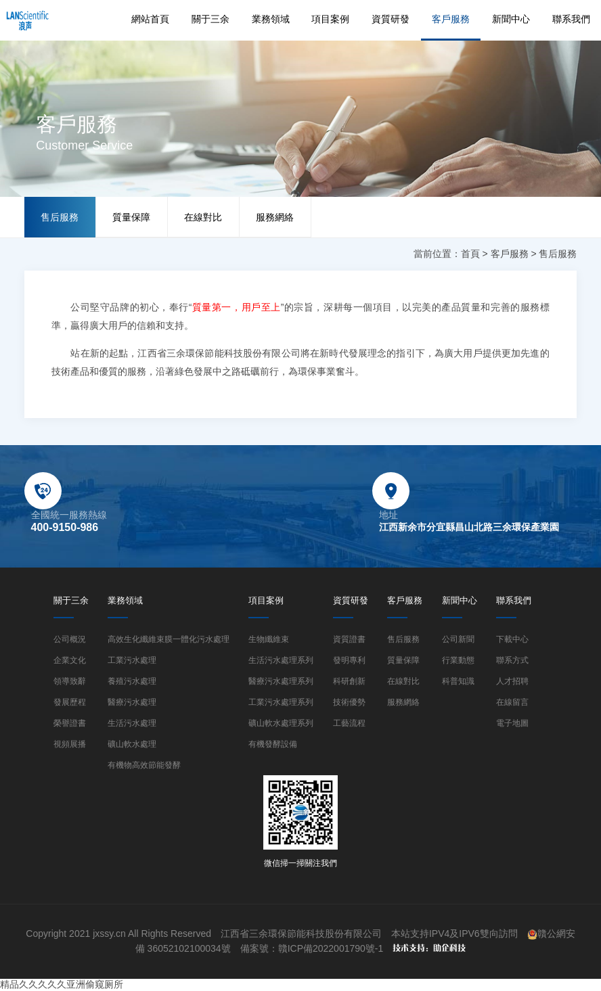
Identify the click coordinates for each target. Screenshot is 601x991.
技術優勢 (349, 702)
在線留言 (512, 702)
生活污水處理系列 (280, 660)
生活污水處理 (132, 723)
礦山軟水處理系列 (280, 723)
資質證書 (349, 639)
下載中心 (512, 639)
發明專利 (349, 660)
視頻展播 (69, 744)
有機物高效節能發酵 (144, 765)
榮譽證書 (69, 723)
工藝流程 (349, 723)
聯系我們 (571, 19)
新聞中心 (511, 19)
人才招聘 (512, 681)
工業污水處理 (132, 660)
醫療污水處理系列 (280, 681)
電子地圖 (512, 723)
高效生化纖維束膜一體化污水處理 (168, 639)
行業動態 (458, 660)
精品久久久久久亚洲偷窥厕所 (61, 984)
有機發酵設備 (272, 744)
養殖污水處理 (132, 681)
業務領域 (271, 19)
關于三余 (210, 19)
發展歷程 (69, 702)
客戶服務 (451, 19)
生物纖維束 (268, 639)
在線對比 (203, 217)
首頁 (470, 253)
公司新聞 (458, 639)
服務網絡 (275, 217)
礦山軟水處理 (132, 744)
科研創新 (349, 681)
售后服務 (60, 217)
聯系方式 (512, 660)
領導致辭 (69, 681)
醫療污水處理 (132, 702)
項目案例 (330, 19)
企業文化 (69, 660)
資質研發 (390, 19)
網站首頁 (150, 19)
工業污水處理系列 (280, 702)
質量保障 (131, 217)
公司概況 (69, 639)
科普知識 (458, 681)
